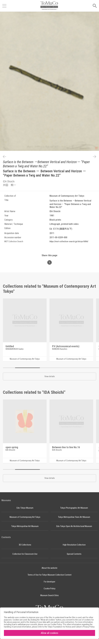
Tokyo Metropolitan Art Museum (25, 526)
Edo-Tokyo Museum (25, 508)
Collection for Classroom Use (24, 554)
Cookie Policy (49, 588)
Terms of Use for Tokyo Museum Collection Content (49, 574)
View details (49, 376)
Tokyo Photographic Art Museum (74, 508)
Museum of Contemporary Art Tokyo (25, 517)
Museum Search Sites (49, 595)
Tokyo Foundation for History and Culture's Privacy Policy (71, 627)
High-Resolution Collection (74, 544)
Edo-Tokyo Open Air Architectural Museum (74, 526)
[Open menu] (4, 6)
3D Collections (25, 544)
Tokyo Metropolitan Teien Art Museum (74, 517)
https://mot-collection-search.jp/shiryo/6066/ (69, 241)
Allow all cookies (49, 632)
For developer (49, 581)
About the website (49, 568)
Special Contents (74, 554)
